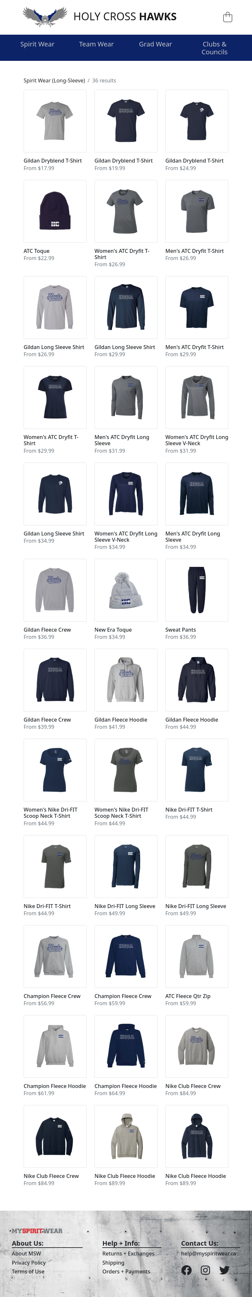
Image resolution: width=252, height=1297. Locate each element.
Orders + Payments (126, 1271)
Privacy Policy (29, 1262)
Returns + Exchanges (128, 1253)
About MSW (26, 1253)
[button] (55, 131)
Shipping (113, 1262)
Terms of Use (28, 1271)
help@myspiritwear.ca (208, 1253)
